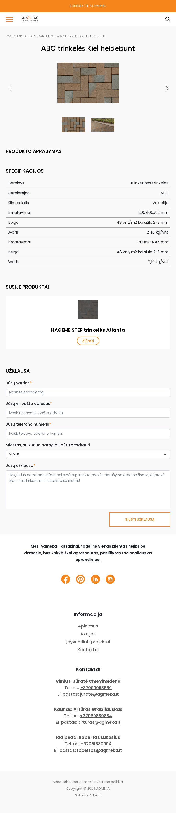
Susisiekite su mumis (88, 6)
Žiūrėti (88, 340)
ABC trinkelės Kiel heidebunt (81, 36)
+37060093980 (96, 688)
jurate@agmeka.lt (99, 694)
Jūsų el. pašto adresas (29, 403)
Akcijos (88, 634)
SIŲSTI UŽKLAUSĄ (139, 519)
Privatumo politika (108, 781)
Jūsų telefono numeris (28, 424)
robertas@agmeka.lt (99, 750)
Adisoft (95, 795)
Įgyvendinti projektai (88, 642)
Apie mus (88, 626)
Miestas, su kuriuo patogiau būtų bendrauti (48, 445)
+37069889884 (96, 716)
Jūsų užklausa (20, 465)
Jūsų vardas (19, 383)
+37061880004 (96, 744)
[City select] (88, 454)
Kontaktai (88, 650)
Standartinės (41, 36)
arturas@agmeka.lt (99, 722)
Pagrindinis (16, 36)
